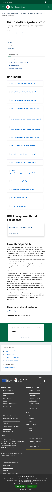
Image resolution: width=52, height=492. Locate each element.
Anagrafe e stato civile (34, 390)
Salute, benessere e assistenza (11, 426)
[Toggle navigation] (3, 7)
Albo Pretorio (6, 465)
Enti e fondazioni (7, 398)
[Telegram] (40, 383)
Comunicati (31, 418)
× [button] (50, 476)
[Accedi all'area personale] (46, 2)
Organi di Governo (7, 390)
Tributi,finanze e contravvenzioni (11, 421)
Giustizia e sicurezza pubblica (10, 418)
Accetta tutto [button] (20, 486)
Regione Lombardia (7, 2)
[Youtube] (44, 381)
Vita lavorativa (32, 395)
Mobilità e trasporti (33, 408)
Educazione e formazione (9, 416)
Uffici (4, 395)
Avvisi (30, 421)
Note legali (6, 470)
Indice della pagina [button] (14, 54)
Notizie (30, 416)
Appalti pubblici (32, 401)
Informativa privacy (8, 468)
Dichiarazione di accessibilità (10, 473)
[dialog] (26, 483)
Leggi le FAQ (32, 444)
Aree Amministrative (8, 393)
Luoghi (30, 428)
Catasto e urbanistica (34, 403)
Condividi (10, 39)
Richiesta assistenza (34, 446)
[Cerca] (49, 7)
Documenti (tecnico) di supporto (36, 13)
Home (3, 13)
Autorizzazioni (7, 429)
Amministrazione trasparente (10, 463)
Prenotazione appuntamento (36, 438)
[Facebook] (40, 381)
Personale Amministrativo (9, 403)
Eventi (30, 431)
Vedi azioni (10, 42)
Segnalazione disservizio (35, 441)
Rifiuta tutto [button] (31, 486)
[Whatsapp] (44, 383)
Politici (5, 401)
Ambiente (5, 424)
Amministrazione (11, 13)
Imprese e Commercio (34, 398)
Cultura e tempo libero (34, 393)
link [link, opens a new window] (40, 483)
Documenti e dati (21, 13)
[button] (26, 489)
